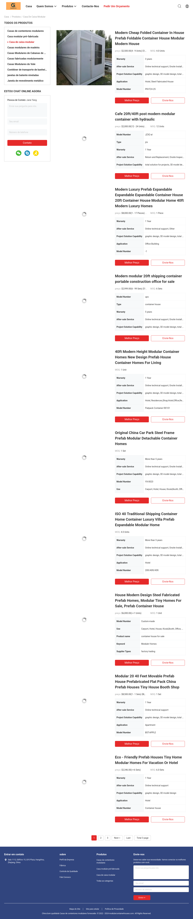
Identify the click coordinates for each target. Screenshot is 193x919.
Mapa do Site (74, 909)
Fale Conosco (65, 877)
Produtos (16, 17)
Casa (6, 17)
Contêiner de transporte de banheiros (27, 69)
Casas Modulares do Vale (21, 64)
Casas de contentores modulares (25, 30)
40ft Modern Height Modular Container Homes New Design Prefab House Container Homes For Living (147, 357)
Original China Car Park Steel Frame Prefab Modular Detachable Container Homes (146, 438)
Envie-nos (167, 100)
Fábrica (63, 865)
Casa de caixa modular (21, 42)
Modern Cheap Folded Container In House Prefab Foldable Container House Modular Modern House (150, 38)
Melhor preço (132, 100)
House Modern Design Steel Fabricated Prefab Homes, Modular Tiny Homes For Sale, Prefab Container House (148, 600)
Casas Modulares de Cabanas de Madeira (27, 53)
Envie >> (142, 898)
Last (128, 838)
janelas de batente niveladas (23, 75)
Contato (27, 142)
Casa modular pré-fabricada (22, 36)
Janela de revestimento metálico (25, 80)
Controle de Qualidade (69, 871)
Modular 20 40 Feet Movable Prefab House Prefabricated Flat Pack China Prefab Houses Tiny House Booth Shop (147, 681)
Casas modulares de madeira (23, 47)
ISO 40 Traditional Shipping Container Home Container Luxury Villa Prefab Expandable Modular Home (146, 519)
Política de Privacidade (114, 909)
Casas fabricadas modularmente (25, 58)
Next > (117, 838)
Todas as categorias (104, 881)
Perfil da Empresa (67, 860)
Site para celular (92, 909)
